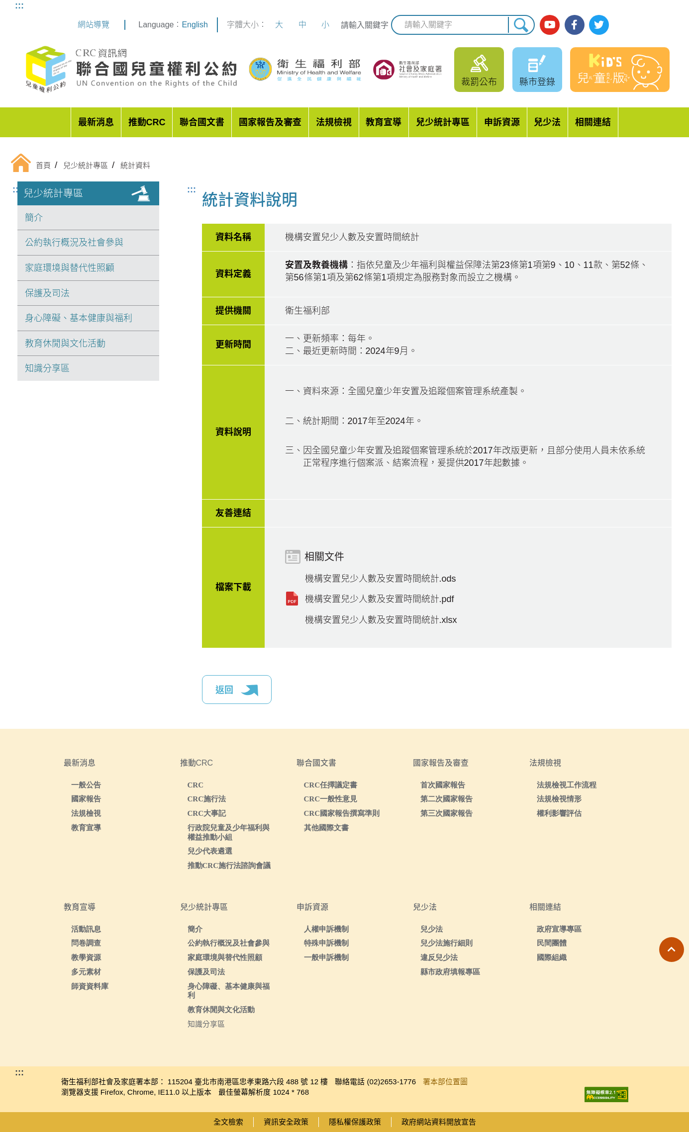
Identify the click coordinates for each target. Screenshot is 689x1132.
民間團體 (552, 943)
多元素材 (86, 971)
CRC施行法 (207, 798)
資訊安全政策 (286, 1122)
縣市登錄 (537, 82)
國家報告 (86, 798)
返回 (236, 691)
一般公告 (86, 784)
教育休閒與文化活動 (65, 343)
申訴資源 (502, 122)
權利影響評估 (559, 813)
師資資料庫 (89, 986)
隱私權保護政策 (355, 1122)
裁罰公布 (479, 82)
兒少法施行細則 (446, 943)
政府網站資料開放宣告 (438, 1122)
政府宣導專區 (559, 929)
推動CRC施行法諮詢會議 (229, 865)
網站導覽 (93, 24)
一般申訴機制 (326, 957)
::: (19, 5)
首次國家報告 (442, 784)
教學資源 (86, 957)
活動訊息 (86, 929)
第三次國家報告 (446, 813)
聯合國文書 (202, 122)
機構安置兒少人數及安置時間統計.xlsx (381, 620)
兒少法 (547, 122)
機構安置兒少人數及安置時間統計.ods (380, 579)
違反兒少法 (439, 957)
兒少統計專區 (443, 122)
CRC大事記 (207, 813)
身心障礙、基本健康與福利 (78, 318)
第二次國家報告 (446, 798)
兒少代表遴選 (210, 851)
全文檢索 (228, 1122)
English (194, 24)
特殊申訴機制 (326, 943)
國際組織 (552, 957)
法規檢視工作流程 (566, 784)
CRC (196, 784)
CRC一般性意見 (331, 798)
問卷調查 (86, 943)
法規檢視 (334, 122)
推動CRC (147, 122)
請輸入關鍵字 (365, 25)
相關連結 (593, 122)
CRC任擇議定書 (331, 784)
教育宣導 (383, 122)
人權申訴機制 (326, 929)
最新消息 (96, 122)
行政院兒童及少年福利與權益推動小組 (229, 832)
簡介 (34, 218)
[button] (671, 949)
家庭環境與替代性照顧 (69, 268)
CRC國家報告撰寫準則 (342, 813)
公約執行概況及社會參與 (74, 243)
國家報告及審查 (270, 122)
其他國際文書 (326, 827)
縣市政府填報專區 (450, 971)
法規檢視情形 (559, 798)
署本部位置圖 (445, 1081)
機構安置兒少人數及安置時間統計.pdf (379, 599)
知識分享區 (47, 368)
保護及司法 (47, 293)
